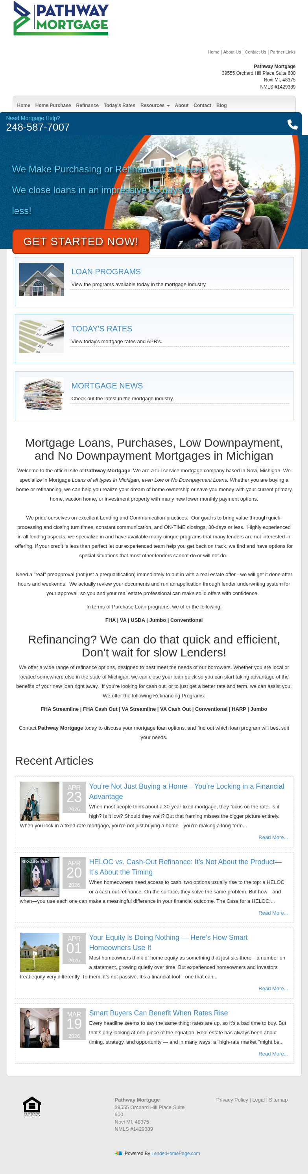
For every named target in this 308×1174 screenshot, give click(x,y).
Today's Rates (119, 105)
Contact (202, 105)
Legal (258, 1100)
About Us (232, 52)
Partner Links (283, 52)
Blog (221, 105)
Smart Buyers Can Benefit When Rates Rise (158, 1013)
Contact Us (255, 52)
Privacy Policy (232, 1100)
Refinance (87, 105)
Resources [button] (155, 105)
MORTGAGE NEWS (107, 385)
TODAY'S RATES (102, 328)
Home (213, 52)
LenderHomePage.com (175, 1153)
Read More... (273, 837)
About (182, 105)
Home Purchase (53, 105)
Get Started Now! (81, 241)
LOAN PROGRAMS (106, 271)
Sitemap (278, 1100)
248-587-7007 (38, 127)
